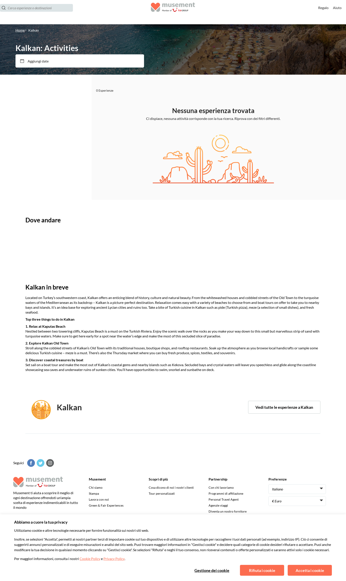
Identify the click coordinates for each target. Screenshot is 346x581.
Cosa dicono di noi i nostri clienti (171, 487)
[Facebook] (30, 463)
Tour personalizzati (162, 493)
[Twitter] (40, 463)
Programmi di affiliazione (226, 493)
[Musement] (173, 12)
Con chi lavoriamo (221, 487)
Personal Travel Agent (224, 499)
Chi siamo (96, 487)
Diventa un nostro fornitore (228, 511)
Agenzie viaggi (218, 505)
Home (20, 30)
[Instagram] (49, 463)
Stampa (94, 493)
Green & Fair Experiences (106, 505)
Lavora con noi (99, 499)
